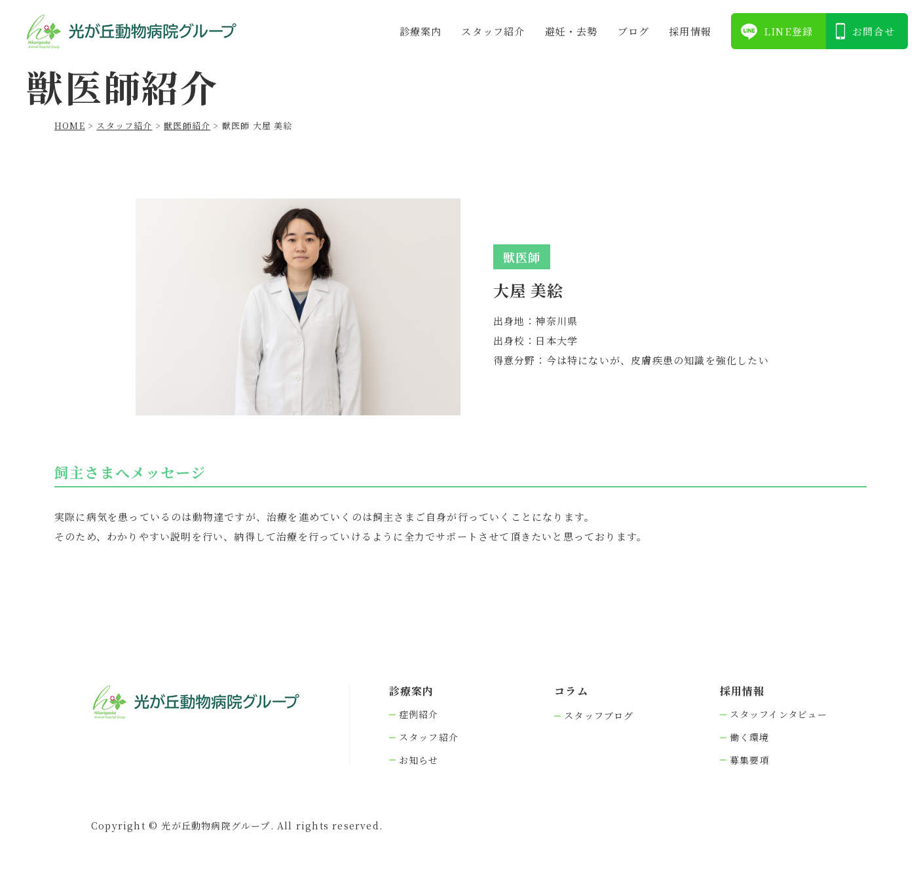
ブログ (634, 31)
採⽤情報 (690, 31)
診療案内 (421, 31)
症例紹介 (419, 714)
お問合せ (873, 31)
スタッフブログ (598, 716)
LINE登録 (788, 31)
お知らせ (419, 760)
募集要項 (750, 760)
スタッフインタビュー (779, 714)
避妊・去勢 (571, 31)
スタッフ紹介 (493, 31)
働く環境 (750, 737)
